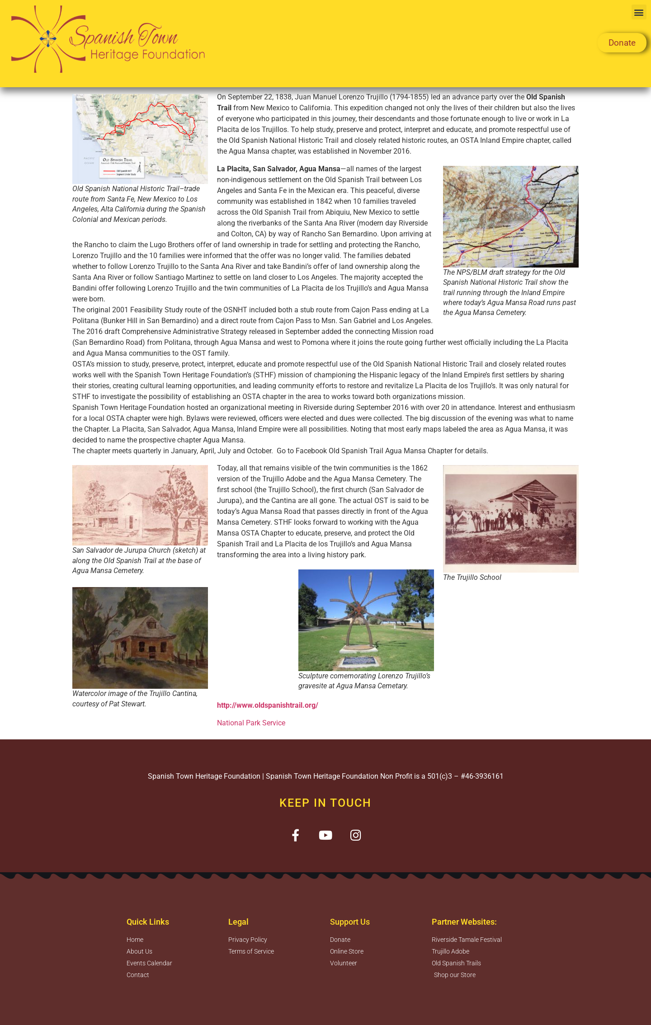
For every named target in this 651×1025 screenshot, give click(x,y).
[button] (639, 12)
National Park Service (252, 723)
